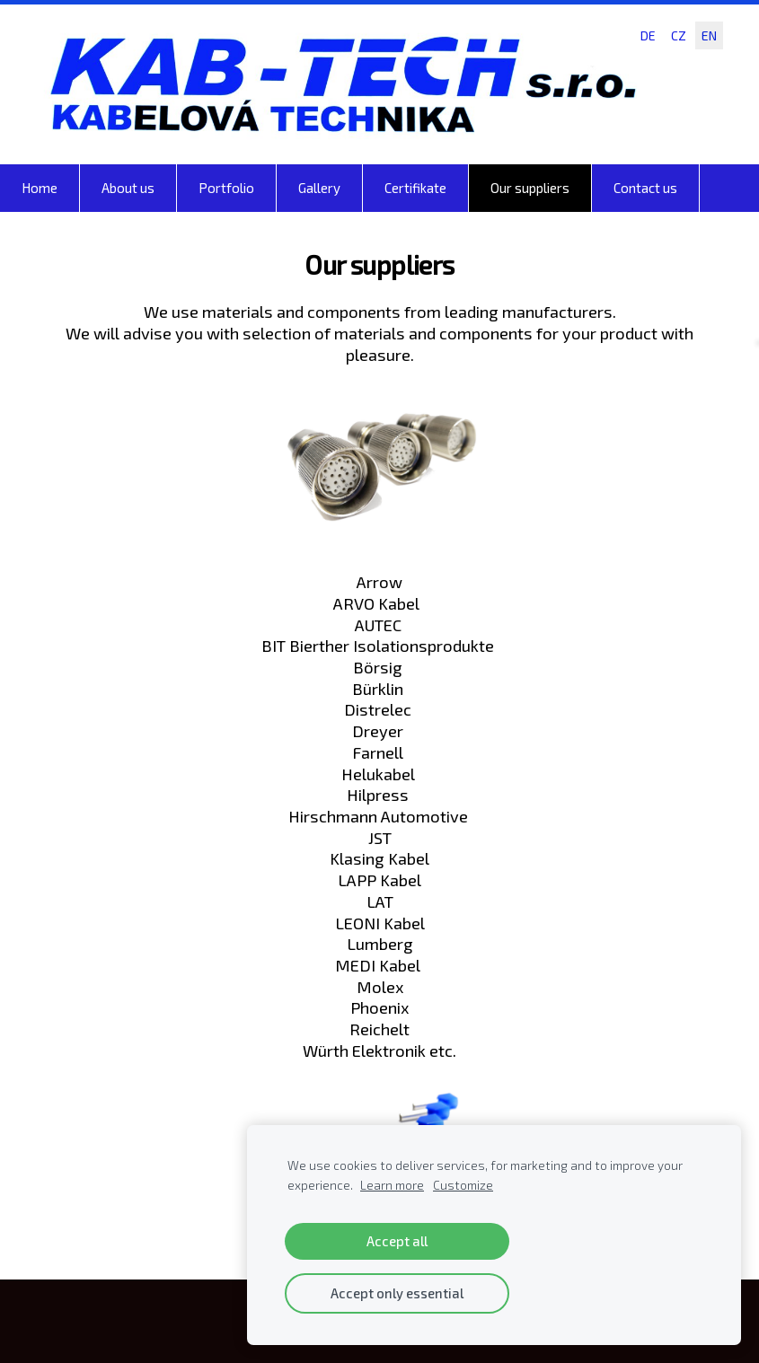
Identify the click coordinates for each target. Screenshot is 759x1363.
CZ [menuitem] (678, 35)
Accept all (397, 1241)
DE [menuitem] (648, 35)
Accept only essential (397, 1293)
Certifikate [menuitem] (415, 188)
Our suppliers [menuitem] (529, 188)
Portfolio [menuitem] (226, 188)
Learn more (392, 1185)
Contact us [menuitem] (645, 188)
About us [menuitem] (127, 188)
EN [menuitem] (709, 35)
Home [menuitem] (39, 188)
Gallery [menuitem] (319, 188)
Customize (463, 1185)
